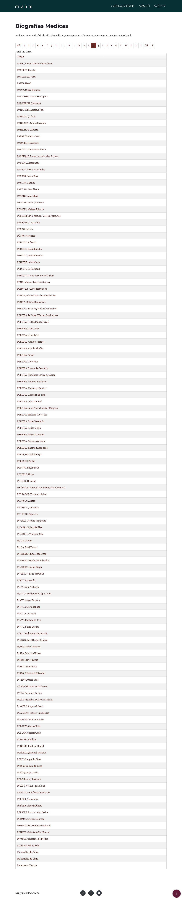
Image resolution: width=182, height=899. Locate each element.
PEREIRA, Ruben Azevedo (31, 441)
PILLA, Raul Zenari (27, 547)
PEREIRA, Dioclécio (27, 361)
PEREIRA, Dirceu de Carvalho (32, 368)
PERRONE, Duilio (26, 461)
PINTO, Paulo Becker (28, 626)
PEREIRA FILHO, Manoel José (33, 321)
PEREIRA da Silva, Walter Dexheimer (37, 308)
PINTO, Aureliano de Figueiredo (34, 593)
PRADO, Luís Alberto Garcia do (33, 792)
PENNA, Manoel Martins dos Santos (36, 295)
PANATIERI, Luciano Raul (30, 109)
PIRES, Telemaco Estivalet (31, 673)
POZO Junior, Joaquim (29, 779)
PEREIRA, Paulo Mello (29, 427)
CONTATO (159, 6)
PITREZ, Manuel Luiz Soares (32, 686)
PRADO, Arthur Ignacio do (31, 785)
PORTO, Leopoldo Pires (29, 759)
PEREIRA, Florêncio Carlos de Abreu (36, 374)
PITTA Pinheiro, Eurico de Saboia (35, 699)
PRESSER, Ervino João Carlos (32, 812)
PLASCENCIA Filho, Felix (30, 719)
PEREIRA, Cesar (25, 355)
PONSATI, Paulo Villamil (30, 746)
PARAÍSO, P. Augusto (28, 142)
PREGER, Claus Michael (29, 805)
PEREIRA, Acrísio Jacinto (31, 341)
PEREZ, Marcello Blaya (29, 454)
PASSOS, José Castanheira (31, 169)
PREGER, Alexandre (27, 799)
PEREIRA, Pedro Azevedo (30, 434)
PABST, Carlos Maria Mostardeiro (34, 63)
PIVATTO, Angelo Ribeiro (30, 706)
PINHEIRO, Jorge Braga (29, 567)
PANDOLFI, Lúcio (26, 116)
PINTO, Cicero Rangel (28, 606)
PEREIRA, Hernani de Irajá (31, 394)
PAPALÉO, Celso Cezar (28, 136)
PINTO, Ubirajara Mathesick (32, 633)
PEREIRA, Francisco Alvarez (32, 381)
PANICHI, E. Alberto (27, 129)
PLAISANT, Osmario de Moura (33, 712)
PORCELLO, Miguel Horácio (31, 752)
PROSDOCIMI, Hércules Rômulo (34, 825)
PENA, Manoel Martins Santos (33, 282)
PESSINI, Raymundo (28, 467)
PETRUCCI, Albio (26, 500)
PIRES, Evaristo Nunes (29, 653)
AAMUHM (144, 6)
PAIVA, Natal (24, 83)
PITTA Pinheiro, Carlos (29, 693)
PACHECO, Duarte (26, 70)
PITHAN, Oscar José (28, 679)
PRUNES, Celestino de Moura (32, 838)
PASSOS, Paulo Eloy (27, 176)
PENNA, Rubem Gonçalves (31, 302)
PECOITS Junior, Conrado (30, 202)
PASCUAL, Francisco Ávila (31, 149)
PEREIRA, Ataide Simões (30, 348)
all (18, 45)
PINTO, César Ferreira (28, 600)
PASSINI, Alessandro (28, 162)
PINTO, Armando (26, 580)
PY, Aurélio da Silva (27, 852)
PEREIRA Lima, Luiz (28, 335)
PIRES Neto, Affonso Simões (32, 640)
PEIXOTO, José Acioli (28, 268)
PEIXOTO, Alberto (26, 242)
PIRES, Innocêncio (27, 666)
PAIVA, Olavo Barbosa (28, 89)
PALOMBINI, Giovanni (29, 103)
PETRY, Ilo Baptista (27, 514)
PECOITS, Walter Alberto (30, 209)
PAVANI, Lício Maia (27, 195)
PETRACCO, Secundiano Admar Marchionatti (41, 487)
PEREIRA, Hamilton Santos (31, 388)
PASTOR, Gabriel (26, 182)
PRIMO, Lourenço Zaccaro (30, 818)
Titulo (20, 56)
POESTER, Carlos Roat (28, 726)
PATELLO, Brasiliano (28, 189)
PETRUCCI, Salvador (28, 507)
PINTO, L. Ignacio (26, 613)
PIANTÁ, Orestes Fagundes (31, 520)
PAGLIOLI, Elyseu (26, 76)
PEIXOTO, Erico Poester (29, 249)
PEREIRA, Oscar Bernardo (30, 421)
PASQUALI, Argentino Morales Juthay (37, 156)
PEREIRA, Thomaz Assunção (32, 447)
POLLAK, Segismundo (29, 732)
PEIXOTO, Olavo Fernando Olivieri (35, 275)
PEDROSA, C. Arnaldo (28, 222)
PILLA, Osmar (24, 540)
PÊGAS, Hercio (25, 229)
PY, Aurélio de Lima (27, 858)
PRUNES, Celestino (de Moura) (33, 832)
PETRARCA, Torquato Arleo (31, 494)
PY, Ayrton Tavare (27, 865)
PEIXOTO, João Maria (28, 262)
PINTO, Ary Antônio (28, 586)
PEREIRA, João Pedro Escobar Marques (37, 408)
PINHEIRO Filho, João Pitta (31, 553)
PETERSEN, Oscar (26, 480)
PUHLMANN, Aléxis (28, 845)
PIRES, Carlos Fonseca (28, 646)
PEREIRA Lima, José (28, 328)
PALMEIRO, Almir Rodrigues (32, 96)
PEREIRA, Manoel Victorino (32, 414)
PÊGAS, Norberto (26, 235)
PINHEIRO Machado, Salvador (33, 560)
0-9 (146, 45)
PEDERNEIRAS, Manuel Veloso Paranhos (39, 215)
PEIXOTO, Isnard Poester (30, 255)
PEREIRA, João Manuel (29, 401)
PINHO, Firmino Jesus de (30, 573)
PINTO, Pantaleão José (29, 620)
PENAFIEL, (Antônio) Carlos (32, 288)
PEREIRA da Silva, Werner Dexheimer (37, 315)
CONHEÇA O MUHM (122, 6)
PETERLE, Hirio (25, 474)
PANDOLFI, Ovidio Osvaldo (31, 123)
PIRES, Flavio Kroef (27, 659)
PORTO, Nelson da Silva (29, 765)
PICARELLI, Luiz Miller (29, 527)
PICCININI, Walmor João (30, 533)
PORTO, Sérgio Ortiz (27, 772)
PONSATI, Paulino (26, 739)
